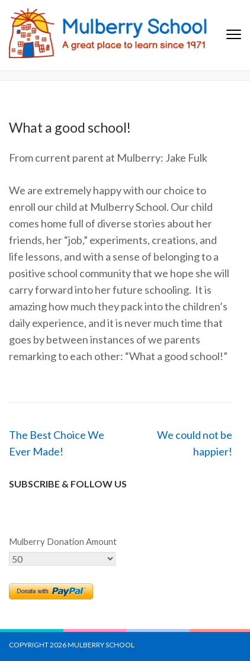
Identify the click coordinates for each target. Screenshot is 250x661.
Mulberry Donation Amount (63, 542)
